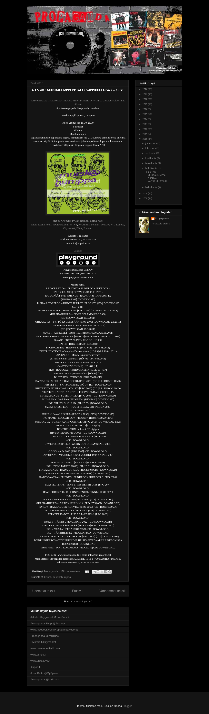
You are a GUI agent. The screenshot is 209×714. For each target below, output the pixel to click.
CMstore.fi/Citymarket (43, 642)
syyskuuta (150, 153)
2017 (145, 104)
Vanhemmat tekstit (112, 591)
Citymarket (69, 228)
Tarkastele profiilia (160, 224)
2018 (145, 99)
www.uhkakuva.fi (40, 660)
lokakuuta (150, 148)
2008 (145, 198)
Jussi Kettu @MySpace (44, 673)
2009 (145, 193)
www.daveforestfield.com (45, 648)
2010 (145, 139)
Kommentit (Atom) (81, 601)
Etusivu (77, 591)
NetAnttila (84, 224)
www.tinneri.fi (38, 654)
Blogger (127, 705)
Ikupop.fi (35, 667)
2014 (145, 119)
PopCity (105, 224)
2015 (145, 114)
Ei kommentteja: (71, 571)
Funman (87, 228)
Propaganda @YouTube (44, 635)
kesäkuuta (151, 158)
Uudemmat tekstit (42, 591)
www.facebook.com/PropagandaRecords (54, 629)
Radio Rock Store (40, 224)
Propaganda (162, 218)
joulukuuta (151, 143)
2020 (145, 89)
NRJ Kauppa (117, 224)
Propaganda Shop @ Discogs (47, 623)
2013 (145, 124)
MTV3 (73, 224)
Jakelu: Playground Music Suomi (49, 617)
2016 (145, 109)
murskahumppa (62, 577)
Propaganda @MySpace (44, 679)
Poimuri (95, 224)
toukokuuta (151, 163)
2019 (145, 94)
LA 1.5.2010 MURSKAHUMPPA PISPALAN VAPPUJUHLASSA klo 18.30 (76, 90)
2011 (145, 134)
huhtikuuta (151, 168)
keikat (47, 577)
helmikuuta (151, 187)
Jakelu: (78, 250)
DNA (79, 228)
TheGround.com (60, 224)
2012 (145, 129)
